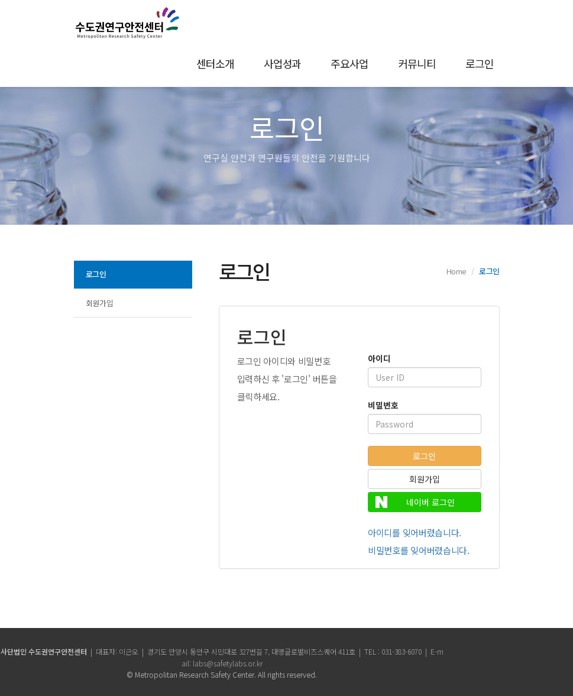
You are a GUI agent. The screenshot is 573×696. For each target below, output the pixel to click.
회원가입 (100, 303)
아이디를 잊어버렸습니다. (414, 532)
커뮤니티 (417, 63)
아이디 (379, 358)
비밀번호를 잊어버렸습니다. (419, 550)
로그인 (479, 63)
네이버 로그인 (415, 502)
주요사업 (349, 63)
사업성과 (283, 63)
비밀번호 (383, 405)
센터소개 (215, 63)
